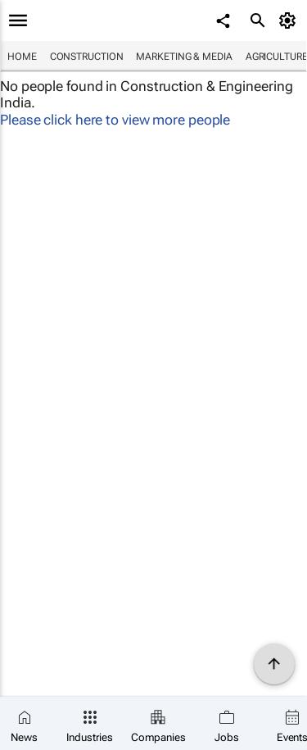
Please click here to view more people (115, 119)
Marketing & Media (184, 56)
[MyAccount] (290, 20)
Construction (87, 56)
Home (22, 56)
